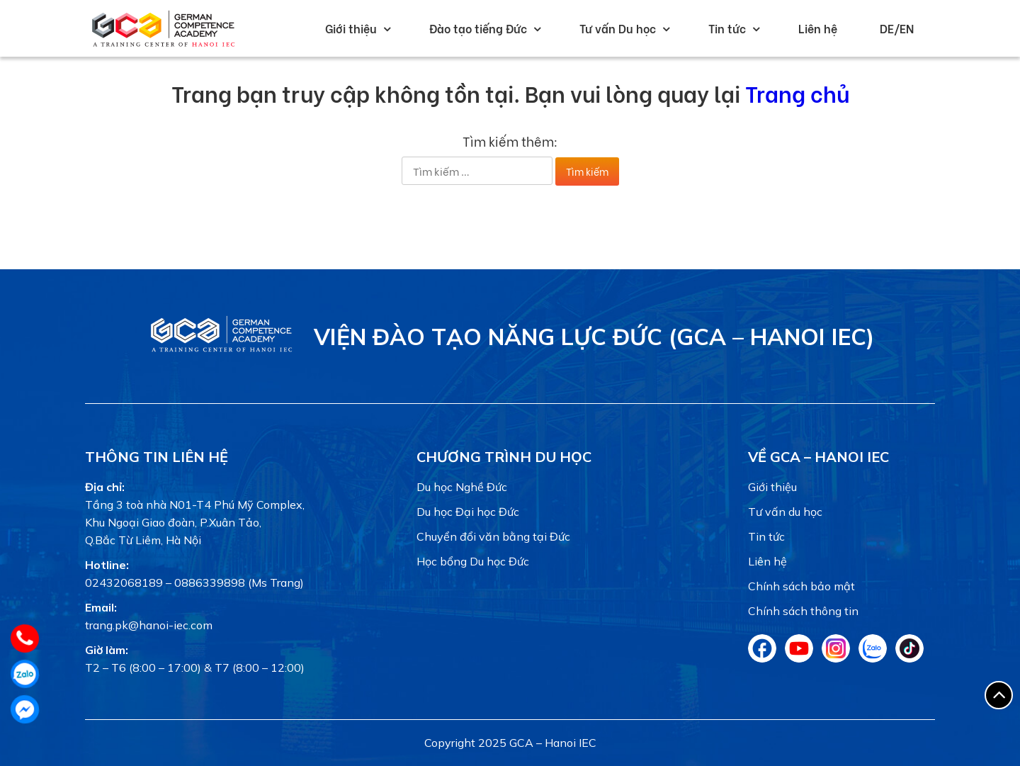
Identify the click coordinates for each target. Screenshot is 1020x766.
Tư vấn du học (785, 512)
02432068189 (124, 582)
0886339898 (209, 582)
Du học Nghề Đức (461, 487)
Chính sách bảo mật (801, 586)
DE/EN (897, 28)
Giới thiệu (351, 28)
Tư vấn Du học (617, 28)
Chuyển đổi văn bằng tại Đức (493, 536)
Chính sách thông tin (803, 611)
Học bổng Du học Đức (472, 561)
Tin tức (727, 28)
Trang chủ (797, 92)
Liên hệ (817, 28)
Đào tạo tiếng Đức (478, 28)
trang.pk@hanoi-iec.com (148, 625)
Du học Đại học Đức (467, 512)
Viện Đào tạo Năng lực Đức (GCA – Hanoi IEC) (594, 336)
